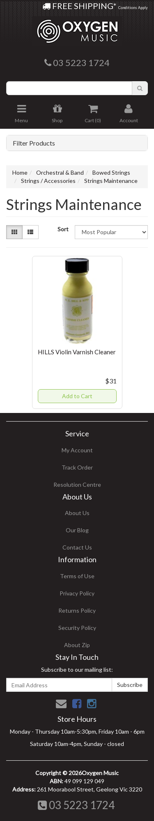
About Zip (77, 644)
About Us (77, 512)
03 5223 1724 (76, 805)
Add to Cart (77, 395)
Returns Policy (77, 610)
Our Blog (77, 530)
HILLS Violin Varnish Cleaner (77, 352)
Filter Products (34, 143)
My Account (77, 450)
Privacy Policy (77, 593)
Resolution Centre (77, 484)
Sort (63, 229)
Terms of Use (77, 575)
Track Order (77, 467)
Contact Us (77, 547)
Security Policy (77, 627)
